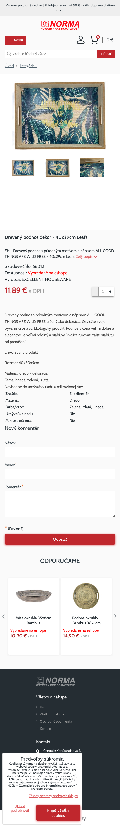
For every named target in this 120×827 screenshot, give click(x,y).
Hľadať (106, 54)
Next (116, 616)
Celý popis (86, 256)
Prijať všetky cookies (58, 813)
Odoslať (60, 539)
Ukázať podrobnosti (20, 808)
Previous (3, 616)
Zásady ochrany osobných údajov (53, 796)
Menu (15, 40)
